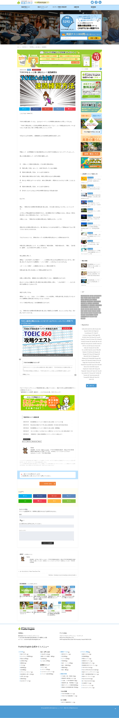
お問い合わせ (24, 676)
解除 (52, 656)
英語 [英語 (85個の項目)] (100, 312)
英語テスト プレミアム (88, 676)
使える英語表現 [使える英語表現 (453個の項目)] (92, 307)
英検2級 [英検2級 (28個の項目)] (90, 312)
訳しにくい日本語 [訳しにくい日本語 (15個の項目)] (85, 316)
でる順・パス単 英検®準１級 (69, 680)
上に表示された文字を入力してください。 (31, 523)
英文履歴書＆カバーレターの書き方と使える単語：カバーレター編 (46, 422)
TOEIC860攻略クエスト (68, 693)
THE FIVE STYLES (87, 667)
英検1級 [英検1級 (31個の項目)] (86, 312)
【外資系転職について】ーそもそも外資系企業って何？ (91, 282)
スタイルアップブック (88, 687)
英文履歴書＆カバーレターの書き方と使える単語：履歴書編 (45, 428)
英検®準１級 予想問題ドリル (70, 683)
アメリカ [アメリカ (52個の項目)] (94, 299)
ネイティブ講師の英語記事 (59, 7)
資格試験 (35, 441)
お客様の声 (23, 661)
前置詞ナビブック (87, 661)
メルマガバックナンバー (47, 671)
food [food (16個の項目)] (82, 297)
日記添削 (64, 656)
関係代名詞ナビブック (88, 663)
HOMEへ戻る (48, 483)
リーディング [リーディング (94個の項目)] (98, 305)
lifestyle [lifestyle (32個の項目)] (93, 297)
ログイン (44, 667)
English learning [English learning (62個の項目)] (97, 295)
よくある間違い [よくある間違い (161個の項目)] (88, 299)
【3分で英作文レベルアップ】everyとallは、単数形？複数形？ (90, 243)
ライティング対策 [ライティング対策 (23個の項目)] (85, 305)
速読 (40, 441)
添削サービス (65, 652)
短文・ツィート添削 (67, 663)
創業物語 (23, 667)
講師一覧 (92, 385)
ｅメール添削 (65, 658)
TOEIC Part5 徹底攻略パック (69, 696)
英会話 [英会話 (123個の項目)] (85, 310)
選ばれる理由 (24, 658)
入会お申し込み (45, 654)
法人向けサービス (25, 681)
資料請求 (23, 678)
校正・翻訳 (65, 670)
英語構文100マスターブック (89, 665)
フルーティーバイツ (87, 685)
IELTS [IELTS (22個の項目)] (89, 297)
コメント (22, 530)
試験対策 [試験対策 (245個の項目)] (92, 316)
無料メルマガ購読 (45, 656)
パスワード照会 (45, 669)
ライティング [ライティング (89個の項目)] (95, 303)
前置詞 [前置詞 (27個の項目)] (82, 309)
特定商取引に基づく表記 (27, 674)
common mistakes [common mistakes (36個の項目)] (85, 295)
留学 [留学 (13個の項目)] (99, 309)
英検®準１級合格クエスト (69, 678)
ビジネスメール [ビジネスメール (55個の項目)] (97, 301)
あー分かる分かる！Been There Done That (30, 571)
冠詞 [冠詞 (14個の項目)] (97, 307)
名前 (20, 514)
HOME (22, 652)
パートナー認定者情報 (47, 674)
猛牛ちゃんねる (45, 450)
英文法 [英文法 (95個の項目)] (98, 310)
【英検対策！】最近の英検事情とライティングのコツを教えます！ (46, 434)
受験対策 (64, 667)
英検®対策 (64, 673)
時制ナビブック (86, 658)
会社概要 (23, 670)
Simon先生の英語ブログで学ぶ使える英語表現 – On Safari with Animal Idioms (49, 425)
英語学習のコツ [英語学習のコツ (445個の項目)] (89, 314)
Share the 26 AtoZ (87, 678)
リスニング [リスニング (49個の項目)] (92, 305)
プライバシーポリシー (26, 672)
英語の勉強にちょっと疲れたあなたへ (90, 210)
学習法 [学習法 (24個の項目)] (91, 309)
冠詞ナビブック (86, 654)
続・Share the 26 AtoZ (88, 681)
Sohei (28, 557)
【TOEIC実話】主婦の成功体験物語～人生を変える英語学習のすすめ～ (91, 196)
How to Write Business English (90, 670)
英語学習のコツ (25, 7)
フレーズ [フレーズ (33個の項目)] (90, 303)
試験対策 (76, 7)
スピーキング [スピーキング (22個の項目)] (90, 301)
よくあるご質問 (45, 661)
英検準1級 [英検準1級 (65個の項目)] (95, 312)
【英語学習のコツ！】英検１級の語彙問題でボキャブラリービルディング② (90, 251)
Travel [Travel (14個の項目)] (82, 299)
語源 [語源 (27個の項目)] (96, 316)
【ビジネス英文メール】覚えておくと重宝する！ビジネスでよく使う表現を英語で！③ (51, 431)
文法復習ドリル (86, 683)
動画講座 (93, 7)
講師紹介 (23, 663)
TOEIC (25, 441)
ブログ (22, 665)
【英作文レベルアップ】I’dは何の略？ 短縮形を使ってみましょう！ (90, 180)
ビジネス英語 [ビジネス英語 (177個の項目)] (84, 303)
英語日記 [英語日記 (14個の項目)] (96, 314)
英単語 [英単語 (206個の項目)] (89, 310)
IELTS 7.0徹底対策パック (68, 702)
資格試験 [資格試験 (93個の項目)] (83, 318)
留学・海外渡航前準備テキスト (90, 674)
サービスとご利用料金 (26, 656)
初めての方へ (24, 654)
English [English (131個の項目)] (91, 295)
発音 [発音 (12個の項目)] (82, 310)
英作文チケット (66, 654)
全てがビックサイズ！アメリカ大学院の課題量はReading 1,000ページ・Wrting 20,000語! (90, 227)
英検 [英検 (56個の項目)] (82, 312)
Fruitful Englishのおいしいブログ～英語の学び (59, 708)
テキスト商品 (85, 652)
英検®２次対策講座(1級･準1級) (70, 687)
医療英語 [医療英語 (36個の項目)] (87, 309)
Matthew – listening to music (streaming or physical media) (62, 575)
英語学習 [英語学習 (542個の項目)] (83, 314)
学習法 (29, 441)
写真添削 (64, 661)
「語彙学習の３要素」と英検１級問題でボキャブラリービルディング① (90, 235)
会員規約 (44, 658)
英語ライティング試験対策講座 (70, 685)
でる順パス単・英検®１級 (69, 676)
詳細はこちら (26, 374)
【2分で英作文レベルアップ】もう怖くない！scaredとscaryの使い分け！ (90, 203)
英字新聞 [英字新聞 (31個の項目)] (94, 310)
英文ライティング (42, 7)
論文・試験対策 (66, 665)
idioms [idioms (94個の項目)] (85, 297)
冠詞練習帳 (85, 656)
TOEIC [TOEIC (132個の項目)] (97, 297)
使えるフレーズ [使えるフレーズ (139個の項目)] (84, 307)
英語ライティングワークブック (90, 672)
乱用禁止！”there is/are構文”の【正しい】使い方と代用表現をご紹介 (90, 218)
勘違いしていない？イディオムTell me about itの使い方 (90, 188)
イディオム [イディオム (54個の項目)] (83, 301)
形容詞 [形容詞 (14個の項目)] (95, 309)
